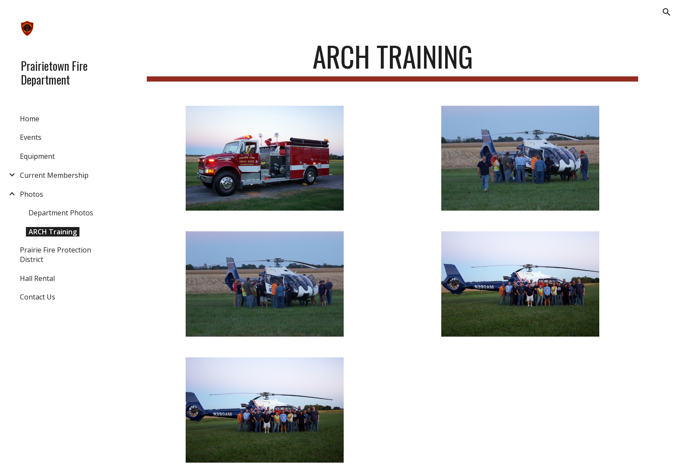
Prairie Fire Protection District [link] (55, 254)
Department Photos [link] (60, 213)
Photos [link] (31, 194)
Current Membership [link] (54, 175)
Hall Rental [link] (37, 278)
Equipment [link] (37, 156)
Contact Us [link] (37, 297)
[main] (392, 60)
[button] (666, 12)
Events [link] (30, 137)
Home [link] (29, 118)
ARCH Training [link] (52, 231)
